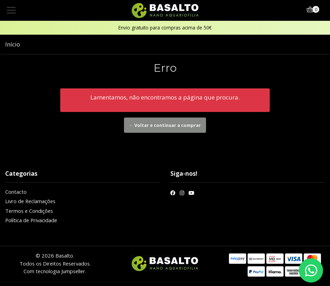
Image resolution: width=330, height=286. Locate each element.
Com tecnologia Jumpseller (54, 271)
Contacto (16, 191)
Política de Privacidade (31, 220)
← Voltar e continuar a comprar (165, 125)
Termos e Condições (29, 210)
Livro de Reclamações (30, 201)
